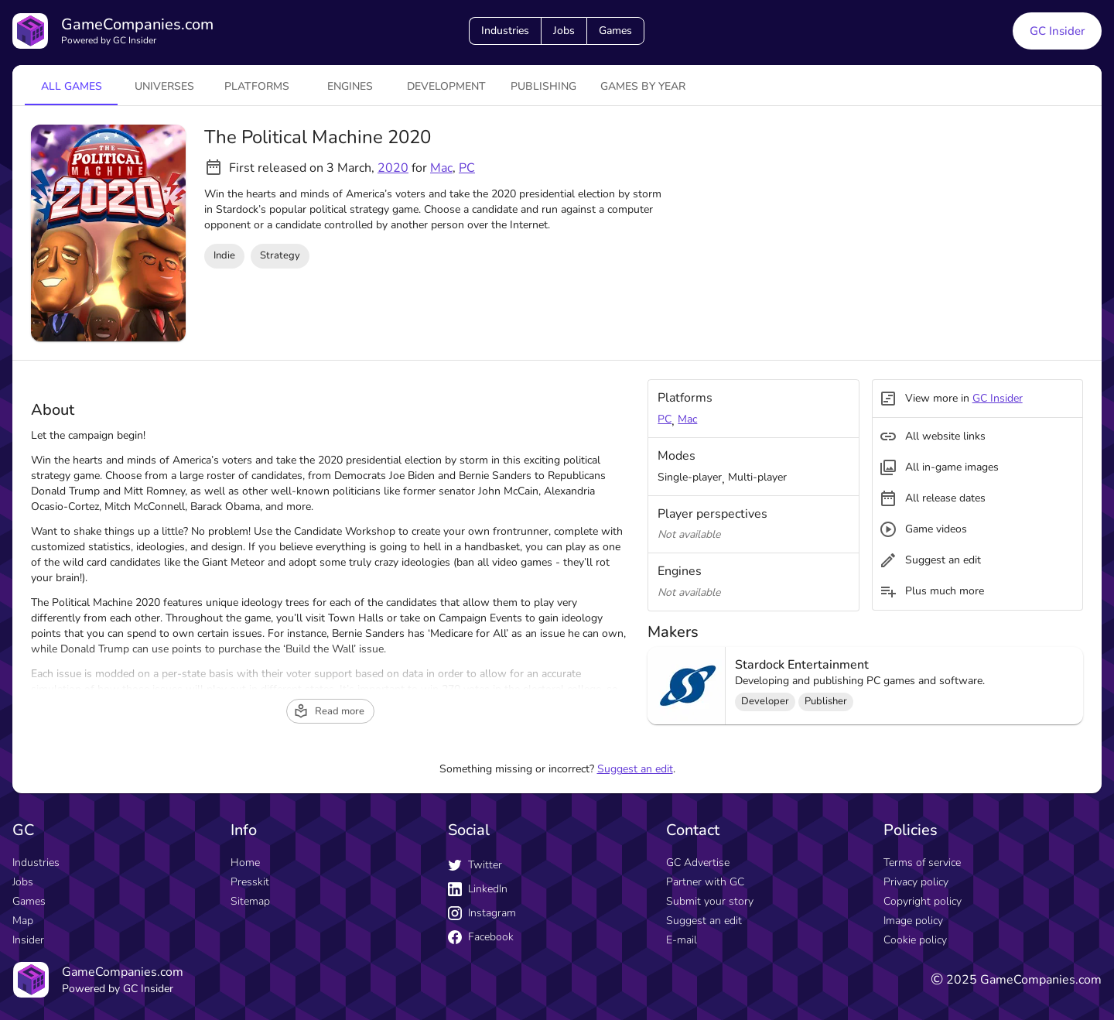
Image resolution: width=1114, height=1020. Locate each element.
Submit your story (709, 901)
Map (22, 920)
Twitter (475, 864)
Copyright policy (922, 901)
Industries (505, 30)
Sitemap (250, 901)
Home (245, 862)
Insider (28, 940)
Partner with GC (705, 882)
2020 (393, 167)
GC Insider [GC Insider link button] (1057, 31)
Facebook (481, 936)
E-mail (681, 940)
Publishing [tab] (543, 86)
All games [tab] (71, 86)
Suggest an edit (635, 769)
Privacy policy (915, 882)
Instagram (482, 912)
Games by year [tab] (642, 86)
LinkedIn (477, 888)
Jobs (564, 30)
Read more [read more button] (328, 711)
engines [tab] (350, 86)
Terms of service (922, 862)
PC (467, 167)
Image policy (913, 920)
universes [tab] (164, 86)
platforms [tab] (256, 86)
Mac (441, 167)
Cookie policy (915, 940)
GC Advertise (698, 862)
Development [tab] (446, 86)
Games (615, 30)
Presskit (250, 882)
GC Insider (997, 398)
